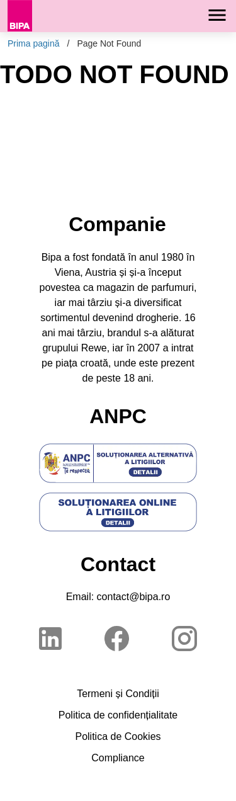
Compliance (117, 758)
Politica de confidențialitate (118, 715)
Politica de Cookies (117, 736)
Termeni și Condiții (118, 693)
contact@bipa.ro (134, 596)
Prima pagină (34, 43)
